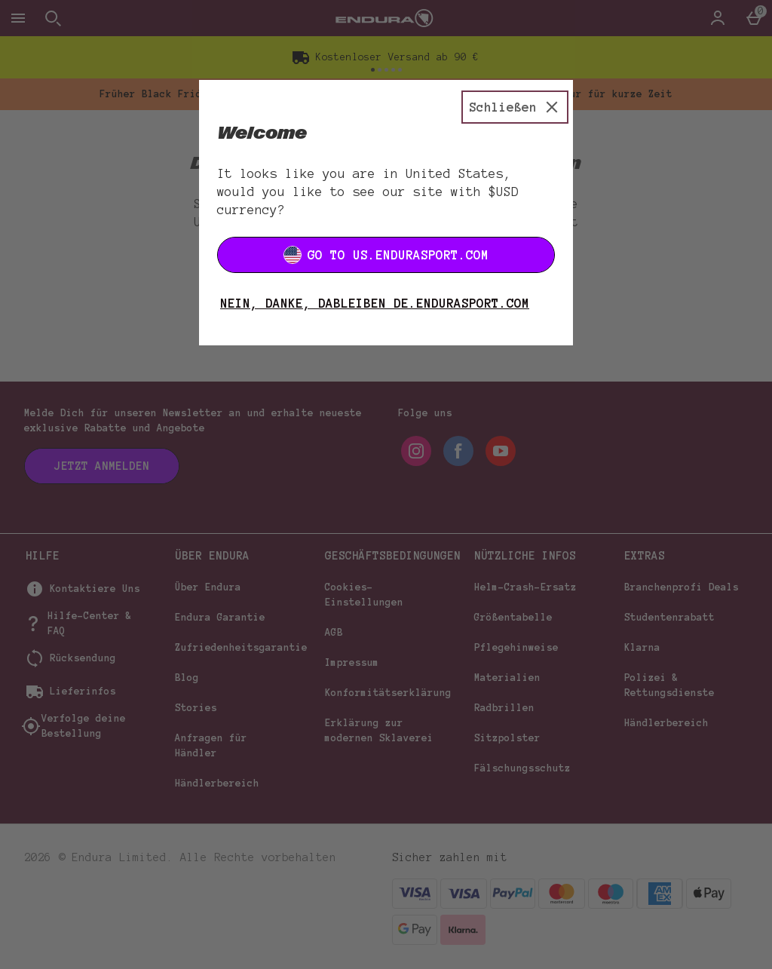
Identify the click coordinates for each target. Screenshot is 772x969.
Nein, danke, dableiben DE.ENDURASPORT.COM (374, 303)
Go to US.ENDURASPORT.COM (386, 255)
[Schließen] (514, 107)
